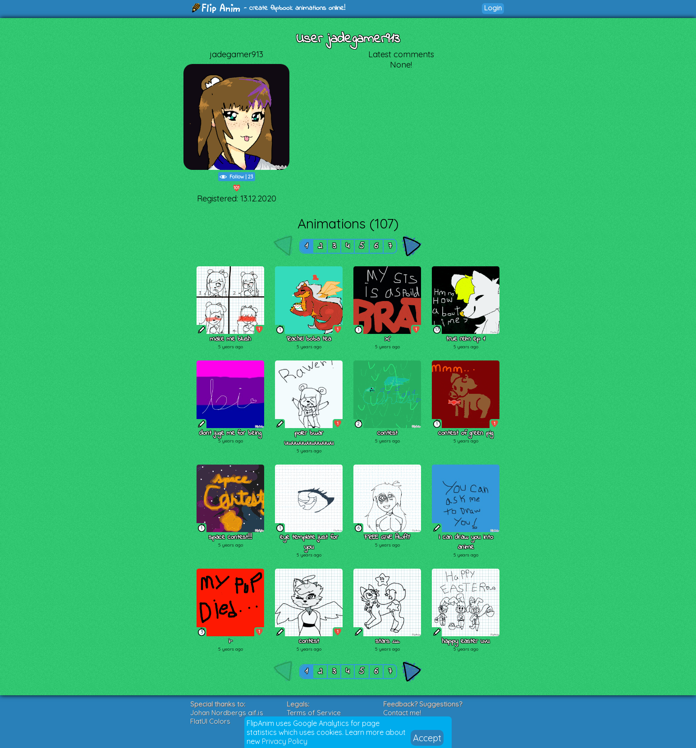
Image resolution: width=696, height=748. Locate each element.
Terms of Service (314, 712)
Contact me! (402, 712)
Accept (427, 737)
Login (493, 8)
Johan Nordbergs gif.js (226, 712)
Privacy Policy (284, 741)
